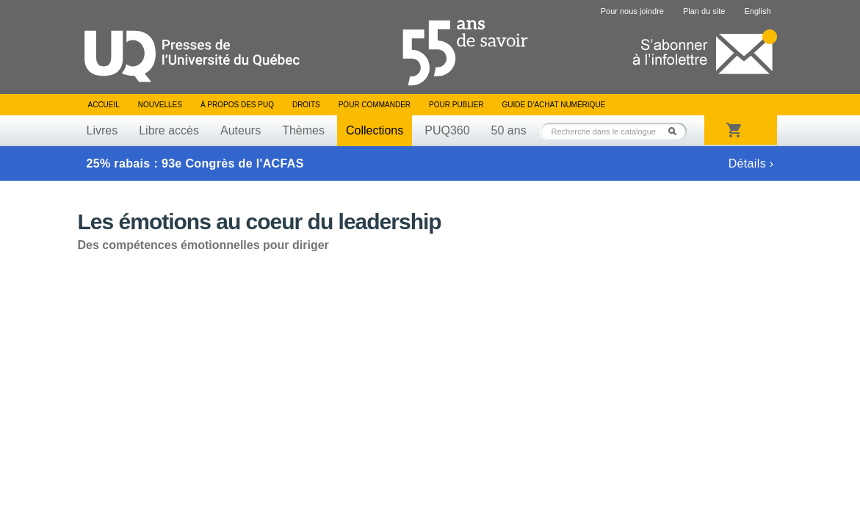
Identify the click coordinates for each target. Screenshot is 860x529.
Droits (306, 105)
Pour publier (456, 105)
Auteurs (240, 130)
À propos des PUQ (237, 105)
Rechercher (676, 131)
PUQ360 (446, 130)
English (757, 11)
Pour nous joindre (632, 11)
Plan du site (704, 11)
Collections (374, 130)
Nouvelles (160, 105)
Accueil (104, 105)
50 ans (509, 130)
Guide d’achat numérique (554, 105)
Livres (102, 130)
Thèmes (303, 130)
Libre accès (169, 130)
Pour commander (375, 105)
